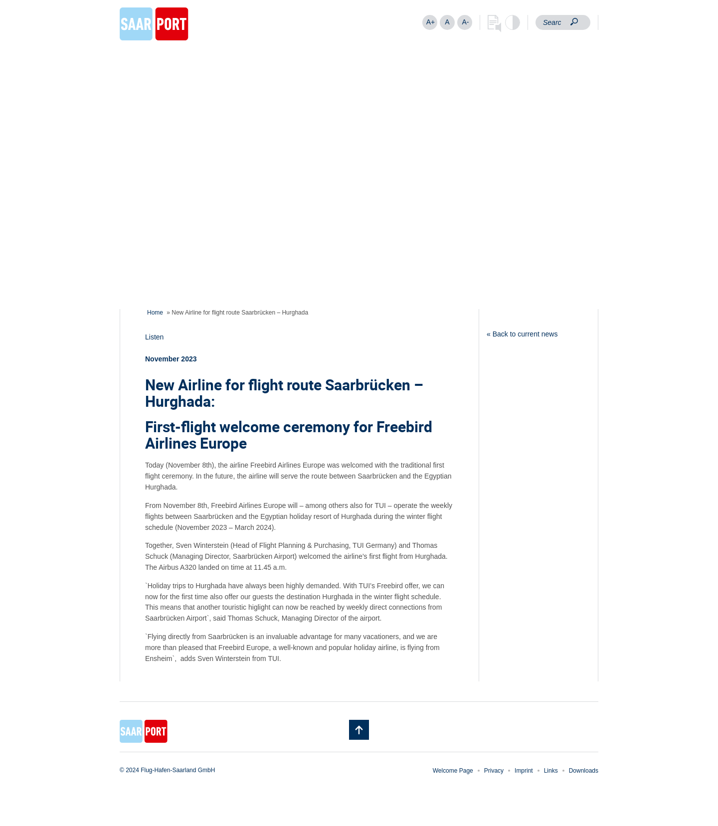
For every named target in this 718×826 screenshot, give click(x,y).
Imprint (524, 770)
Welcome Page (453, 770)
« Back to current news (522, 334)
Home (155, 312)
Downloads (583, 770)
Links (551, 770)
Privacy (494, 770)
